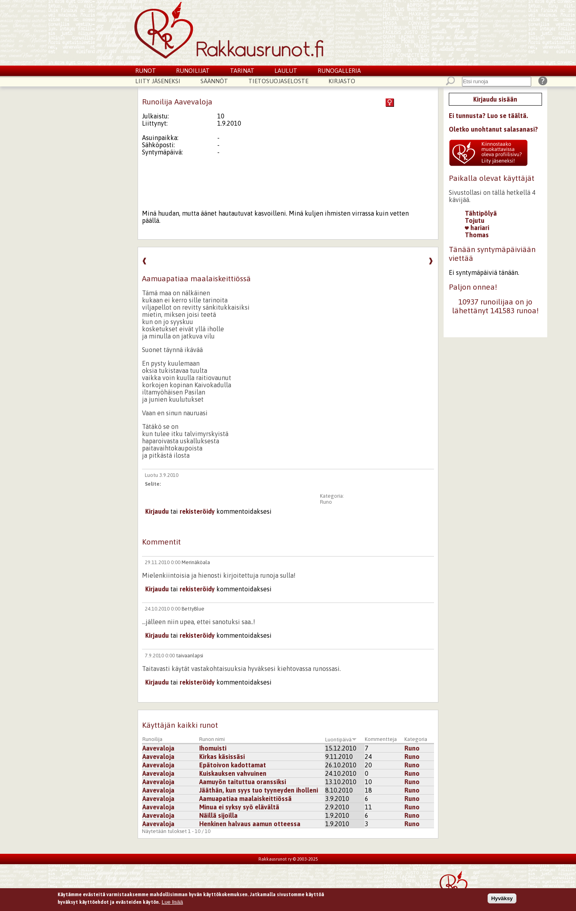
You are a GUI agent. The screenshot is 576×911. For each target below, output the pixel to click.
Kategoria (415, 739)
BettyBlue (193, 609)
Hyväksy (502, 899)
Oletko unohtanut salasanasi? (493, 129)
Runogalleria (339, 70)
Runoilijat (193, 70)
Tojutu (474, 220)
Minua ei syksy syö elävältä (239, 807)
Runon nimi (212, 739)
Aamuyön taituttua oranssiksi (242, 781)
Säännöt (214, 81)
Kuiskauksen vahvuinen (232, 773)
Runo (326, 502)
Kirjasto (341, 81)
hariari (477, 227)
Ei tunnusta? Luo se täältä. (488, 115)
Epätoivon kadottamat (232, 765)
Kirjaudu (157, 511)
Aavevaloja (158, 748)
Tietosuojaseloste (278, 81)
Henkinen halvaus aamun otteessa (249, 823)
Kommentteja (381, 739)
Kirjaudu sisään (495, 99)
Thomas (477, 234)
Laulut (285, 70)
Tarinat (242, 70)
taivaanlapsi (189, 656)
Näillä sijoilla (218, 815)
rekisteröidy (197, 511)
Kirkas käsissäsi (222, 756)
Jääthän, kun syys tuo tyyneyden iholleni (258, 790)
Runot (145, 70)
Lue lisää (172, 903)
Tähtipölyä (481, 213)
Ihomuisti (212, 748)
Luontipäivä (341, 740)
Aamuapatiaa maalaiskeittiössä (245, 798)
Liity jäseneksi (157, 81)
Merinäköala (196, 562)
